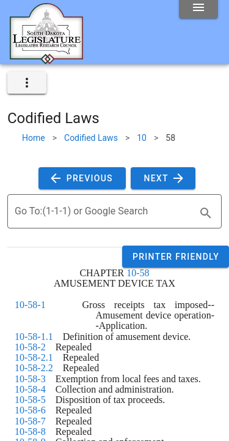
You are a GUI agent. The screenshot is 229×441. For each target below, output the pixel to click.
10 (142, 138)
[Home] (46, 59)
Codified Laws (91, 138)
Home (33, 138)
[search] (205, 213)
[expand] (26, 83)
